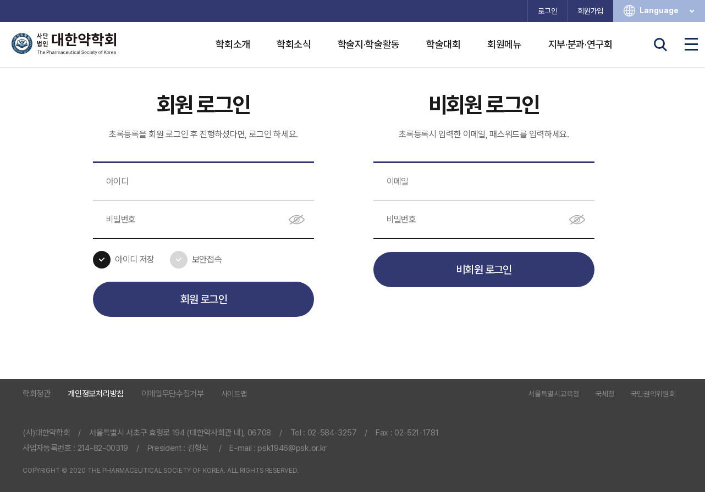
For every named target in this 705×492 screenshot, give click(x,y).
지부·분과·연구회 (580, 44)
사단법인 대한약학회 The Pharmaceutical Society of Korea (64, 44)
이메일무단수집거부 (172, 394)
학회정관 (37, 394)
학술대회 (443, 44)
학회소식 (294, 44)
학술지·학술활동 (369, 44)
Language (668, 10)
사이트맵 (234, 394)
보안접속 (207, 259)
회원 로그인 (203, 299)
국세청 (605, 394)
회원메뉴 (504, 44)
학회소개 (233, 44)
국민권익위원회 (653, 394)
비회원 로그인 (483, 269)
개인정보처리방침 (95, 394)
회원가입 (590, 11)
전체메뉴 (691, 44)
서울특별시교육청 (553, 394)
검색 (660, 44)
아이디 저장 (135, 259)
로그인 (547, 11)
